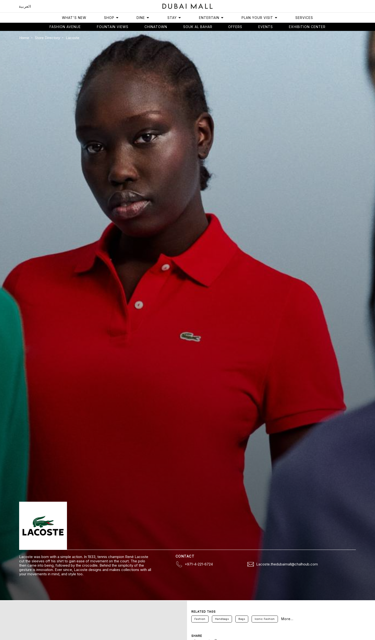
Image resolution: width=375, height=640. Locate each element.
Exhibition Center (307, 27)
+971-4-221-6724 (199, 564)
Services (304, 18)
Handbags (222, 618)
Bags (241, 618)
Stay (174, 18)
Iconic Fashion (265, 618)
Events (265, 27)
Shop (111, 18)
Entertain (211, 18)
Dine (143, 18)
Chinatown (155, 27)
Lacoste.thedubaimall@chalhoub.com (287, 564)
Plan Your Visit (260, 18)
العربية (25, 6)
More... (287, 619)
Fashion (199, 618)
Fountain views (112, 27)
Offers (235, 27)
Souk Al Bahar (197, 27)
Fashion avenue (65, 27)
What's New (74, 18)
